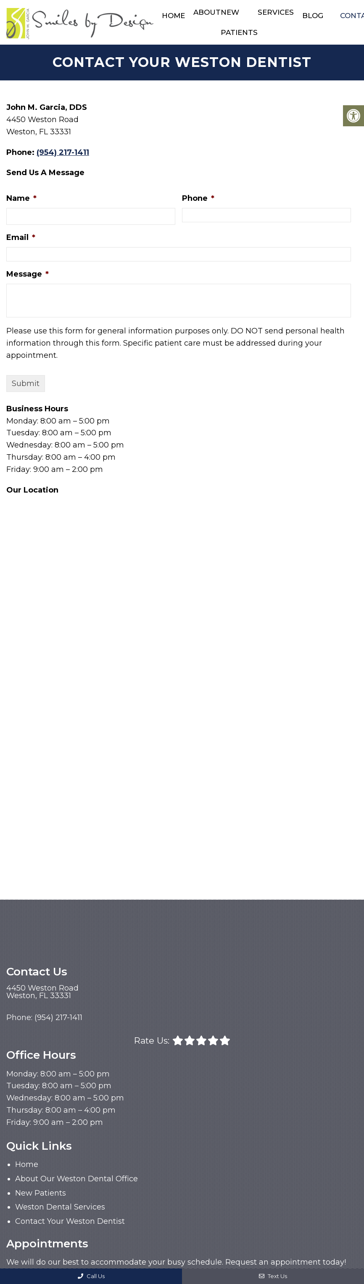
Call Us (91, 1276)
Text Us (273, 1276)
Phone (198, 198)
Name (21, 198)
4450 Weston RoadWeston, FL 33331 (42, 991)
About (207, 12)
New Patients (239, 22)
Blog (312, 15)
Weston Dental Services (60, 1207)
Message (27, 273)
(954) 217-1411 (63, 152)
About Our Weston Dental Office (76, 1178)
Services (276, 12)
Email (20, 237)
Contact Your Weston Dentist (70, 1221)
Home (173, 15)
